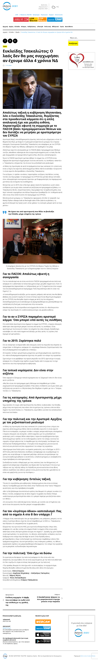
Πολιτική (47, 25)
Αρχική (5, 25)
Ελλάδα (17, 25)
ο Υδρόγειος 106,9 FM (25, 14)
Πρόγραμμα (36, 14)
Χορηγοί (51, 14)
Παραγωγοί (44, 14)
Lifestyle (40, 25)
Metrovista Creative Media (87, 655)
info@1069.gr (7, 627)
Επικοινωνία (59, 14)
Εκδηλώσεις (32, 25)
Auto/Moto (69, 25)
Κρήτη (11, 25)
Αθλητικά (55, 25)
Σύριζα (17, 31)
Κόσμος (23, 25)
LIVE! (16, 14)
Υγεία (62, 25)
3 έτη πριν (9, 64)
